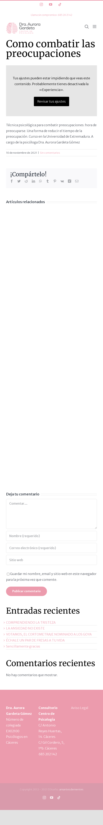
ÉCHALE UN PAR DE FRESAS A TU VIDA (35, 640)
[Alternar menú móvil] (95, 26)
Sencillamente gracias (23, 646)
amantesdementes (71, 789)
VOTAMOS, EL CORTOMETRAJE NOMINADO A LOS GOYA (49, 634)
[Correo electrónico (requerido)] (51, 548)
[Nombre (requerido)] (51, 536)
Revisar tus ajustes (51, 101)
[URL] (51, 560)
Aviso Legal (79, 708)
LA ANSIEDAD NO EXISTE (25, 628)
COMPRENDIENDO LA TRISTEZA (31, 622)
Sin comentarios (50, 152)
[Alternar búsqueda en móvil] (87, 26)
